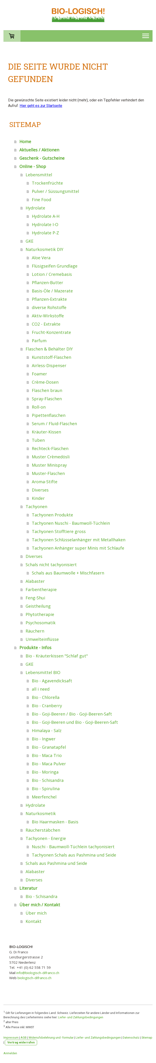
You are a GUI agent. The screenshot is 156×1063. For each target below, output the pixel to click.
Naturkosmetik (41, 813)
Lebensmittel (39, 174)
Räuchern (35, 631)
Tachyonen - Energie (46, 838)
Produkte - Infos (35, 647)
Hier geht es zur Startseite (41, 105)
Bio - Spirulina (46, 788)
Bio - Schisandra (48, 780)
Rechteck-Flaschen (50, 448)
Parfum (39, 340)
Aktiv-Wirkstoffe (48, 315)
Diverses (40, 490)
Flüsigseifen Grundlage (54, 266)
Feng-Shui (35, 598)
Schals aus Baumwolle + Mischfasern (68, 573)
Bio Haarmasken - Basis (55, 821)
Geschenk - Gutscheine (42, 158)
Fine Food (41, 199)
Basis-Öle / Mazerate (52, 291)
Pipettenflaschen (48, 415)
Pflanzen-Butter (47, 282)
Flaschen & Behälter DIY (49, 349)
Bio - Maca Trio (47, 755)
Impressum (10, 1037)
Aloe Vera (41, 257)
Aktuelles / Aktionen (39, 150)
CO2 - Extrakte (46, 324)
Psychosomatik (41, 622)
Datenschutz (131, 1037)
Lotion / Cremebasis (52, 274)
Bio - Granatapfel (49, 747)
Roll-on (39, 407)
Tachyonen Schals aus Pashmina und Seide (74, 855)
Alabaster (35, 581)
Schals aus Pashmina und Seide (56, 863)
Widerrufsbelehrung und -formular (51, 1037)
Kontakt (33, 921)
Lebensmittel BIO (43, 672)
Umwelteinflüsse (42, 639)
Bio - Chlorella (45, 697)
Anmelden (10, 1053)
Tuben (38, 440)
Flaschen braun (47, 390)
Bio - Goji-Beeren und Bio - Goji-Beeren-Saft (75, 722)
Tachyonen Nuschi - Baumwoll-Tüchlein (71, 523)
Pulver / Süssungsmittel (55, 191)
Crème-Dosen (45, 382)
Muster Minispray (49, 465)
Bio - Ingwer (44, 739)
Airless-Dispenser (49, 365)
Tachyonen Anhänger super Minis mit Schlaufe (78, 548)
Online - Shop (32, 166)
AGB (23, 1037)
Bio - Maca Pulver (49, 763)
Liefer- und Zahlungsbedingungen (80, 1017)
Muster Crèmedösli (51, 456)
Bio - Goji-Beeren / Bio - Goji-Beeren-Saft (72, 714)
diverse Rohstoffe (49, 307)
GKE (29, 241)
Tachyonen (36, 506)
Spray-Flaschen (47, 398)
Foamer (39, 374)
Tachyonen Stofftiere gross (59, 531)
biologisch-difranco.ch (34, 977)
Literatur (28, 888)
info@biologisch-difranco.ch (37, 972)
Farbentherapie (41, 589)
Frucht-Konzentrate (51, 332)
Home (25, 141)
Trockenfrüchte (47, 183)
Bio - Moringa (45, 772)
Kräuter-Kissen (46, 432)
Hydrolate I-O (45, 224)
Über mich (36, 913)
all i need (41, 689)
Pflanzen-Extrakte (49, 299)
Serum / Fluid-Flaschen (54, 423)
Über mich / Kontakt (39, 904)
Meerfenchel (44, 797)
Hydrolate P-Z (45, 233)
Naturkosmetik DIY (44, 249)
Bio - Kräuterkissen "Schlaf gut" (57, 656)
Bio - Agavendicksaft (52, 680)
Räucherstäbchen (43, 830)
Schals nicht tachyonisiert (51, 564)
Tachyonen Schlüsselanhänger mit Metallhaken (78, 539)
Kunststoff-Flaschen (51, 357)
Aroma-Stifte (44, 481)
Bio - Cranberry (47, 705)
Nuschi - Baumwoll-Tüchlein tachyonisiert (73, 846)
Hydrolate (35, 208)
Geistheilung (38, 606)
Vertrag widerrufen (21, 1042)
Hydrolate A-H (45, 216)
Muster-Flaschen (48, 473)
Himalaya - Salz (47, 730)
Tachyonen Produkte (52, 515)
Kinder (38, 498)
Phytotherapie (40, 614)
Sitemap (146, 1037)
